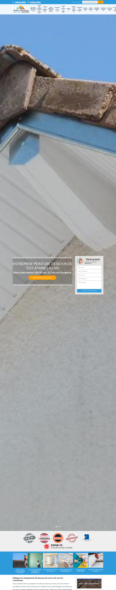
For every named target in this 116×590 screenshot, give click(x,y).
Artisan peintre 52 (85, 9)
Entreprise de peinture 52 (57, 9)
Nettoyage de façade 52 (109, 9)
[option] (58, 295)
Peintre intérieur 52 (91, 9)
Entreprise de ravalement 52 (79, 9)
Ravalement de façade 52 (96, 9)
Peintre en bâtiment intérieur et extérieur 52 (39, 9)
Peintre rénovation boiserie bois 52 (51, 9)
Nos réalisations (42, 278)
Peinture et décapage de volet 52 (45, 9)
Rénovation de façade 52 (103, 9)
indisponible (19, 2)
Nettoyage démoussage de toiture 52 (33, 9)
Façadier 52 (68, 9)
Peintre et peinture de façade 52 (63, 9)
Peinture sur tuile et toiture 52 (74, 9)
